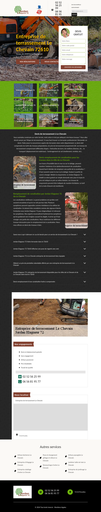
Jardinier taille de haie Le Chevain (75, 463)
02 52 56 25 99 (58, 5)
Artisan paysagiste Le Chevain (74, 456)
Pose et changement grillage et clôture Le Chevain (48, 458)
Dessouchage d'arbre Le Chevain (49, 466)
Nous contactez (52, 62)
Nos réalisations (27, 62)
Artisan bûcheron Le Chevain (23, 456)
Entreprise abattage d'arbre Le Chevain (22, 470)
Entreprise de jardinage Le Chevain (75, 470)
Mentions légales (60, 507)
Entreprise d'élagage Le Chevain (24, 463)
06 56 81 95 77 (58, 14)
